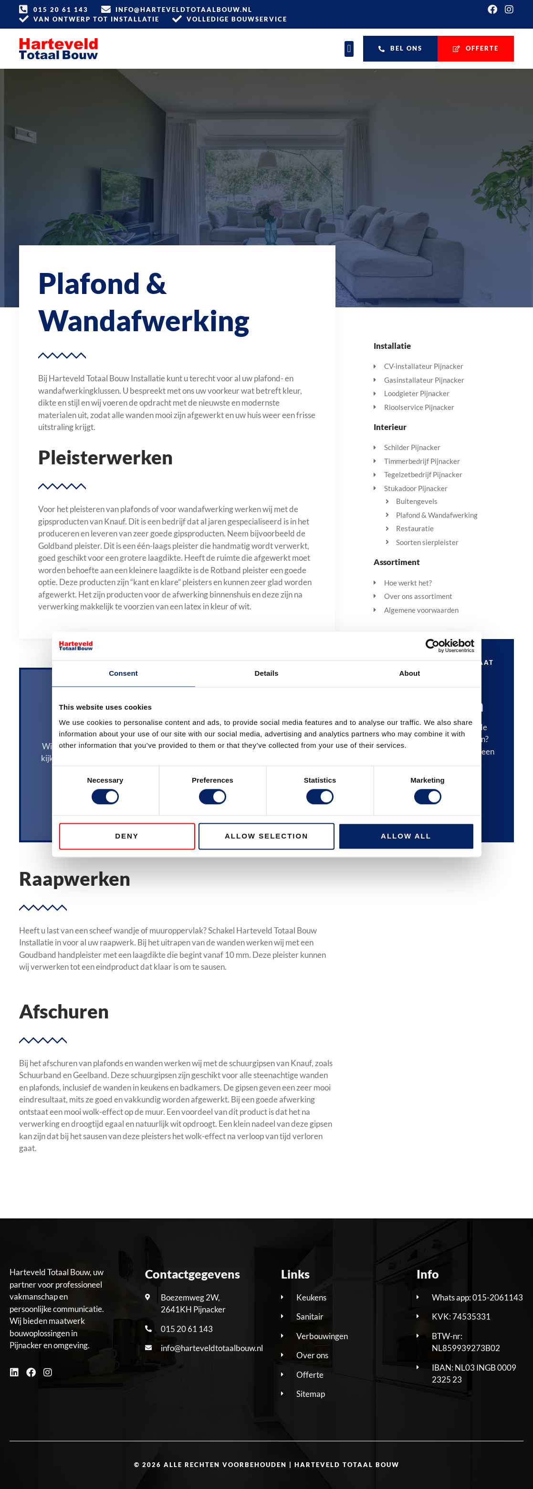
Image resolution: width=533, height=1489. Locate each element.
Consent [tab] (123, 673)
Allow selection (266, 836)
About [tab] (409, 673)
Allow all (406, 836)
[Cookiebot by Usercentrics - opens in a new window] (432, 646)
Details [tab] (267, 673)
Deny (127, 836)
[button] (349, 49)
